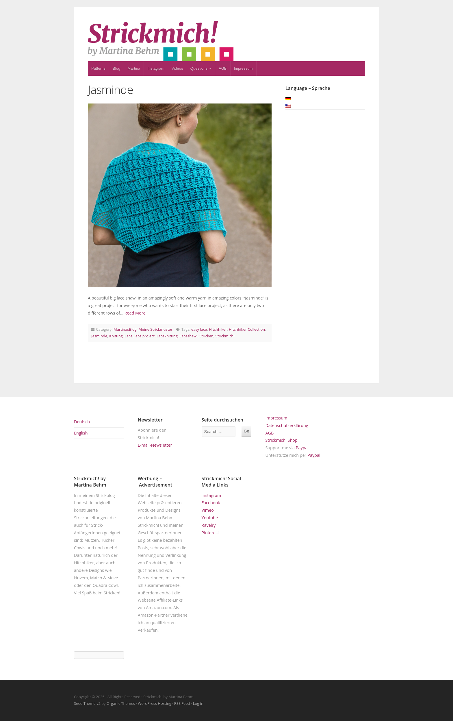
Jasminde (110, 89)
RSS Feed (182, 703)
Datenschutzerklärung (286, 425)
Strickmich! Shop (281, 440)
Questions (198, 68)
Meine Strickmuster (155, 329)
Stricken (206, 336)
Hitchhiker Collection (247, 329)
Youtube (210, 517)
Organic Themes (121, 703)
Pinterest (210, 532)
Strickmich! (225, 336)
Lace (128, 336)
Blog (116, 68)
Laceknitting (167, 336)
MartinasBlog (125, 329)
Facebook (211, 502)
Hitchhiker (218, 329)
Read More (135, 313)
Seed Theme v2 (87, 703)
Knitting (116, 336)
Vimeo (208, 510)
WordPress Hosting (154, 703)
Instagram (155, 68)
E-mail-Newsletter (155, 445)
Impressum (243, 68)
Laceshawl (189, 336)
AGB (223, 68)
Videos (177, 68)
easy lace (199, 329)
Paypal (302, 447)
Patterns (98, 68)
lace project (145, 336)
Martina (133, 68)
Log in (198, 703)
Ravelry (209, 525)
